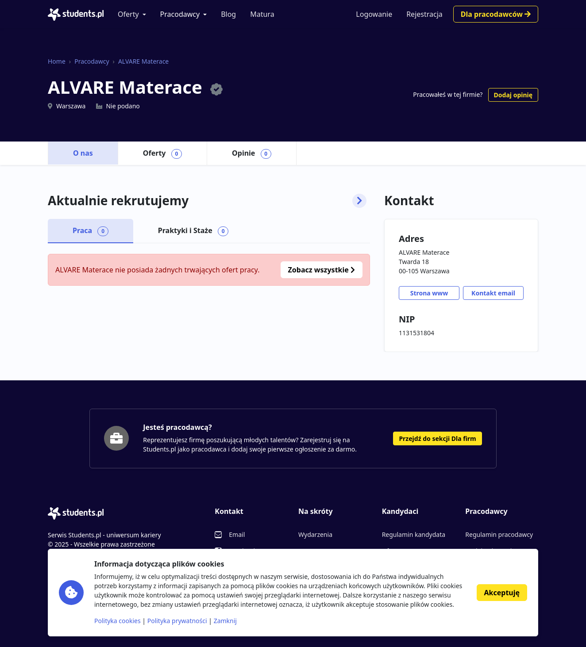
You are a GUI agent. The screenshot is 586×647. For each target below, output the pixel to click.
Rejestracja (424, 14)
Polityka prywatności (177, 620)
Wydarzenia (315, 534)
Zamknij (225, 620)
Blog (228, 14)
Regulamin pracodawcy (499, 534)
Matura (262, 14)
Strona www (429, 293)
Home (57, 61)
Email (237, 534)
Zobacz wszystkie (321, 270)
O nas (83, 153)
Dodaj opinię (513, 95)
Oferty (128, 14)
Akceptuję (502, 592)
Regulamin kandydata (413, 534)
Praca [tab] (90, 231)
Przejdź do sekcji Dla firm (437, 438)
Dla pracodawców (496, 14)
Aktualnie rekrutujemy (207, 200)
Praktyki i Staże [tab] (193, 231)
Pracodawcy (180, 14)
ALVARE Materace (143, 61)
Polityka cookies (117, 620)
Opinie (251, 153)
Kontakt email (493, 293)
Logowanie (374, 14)
